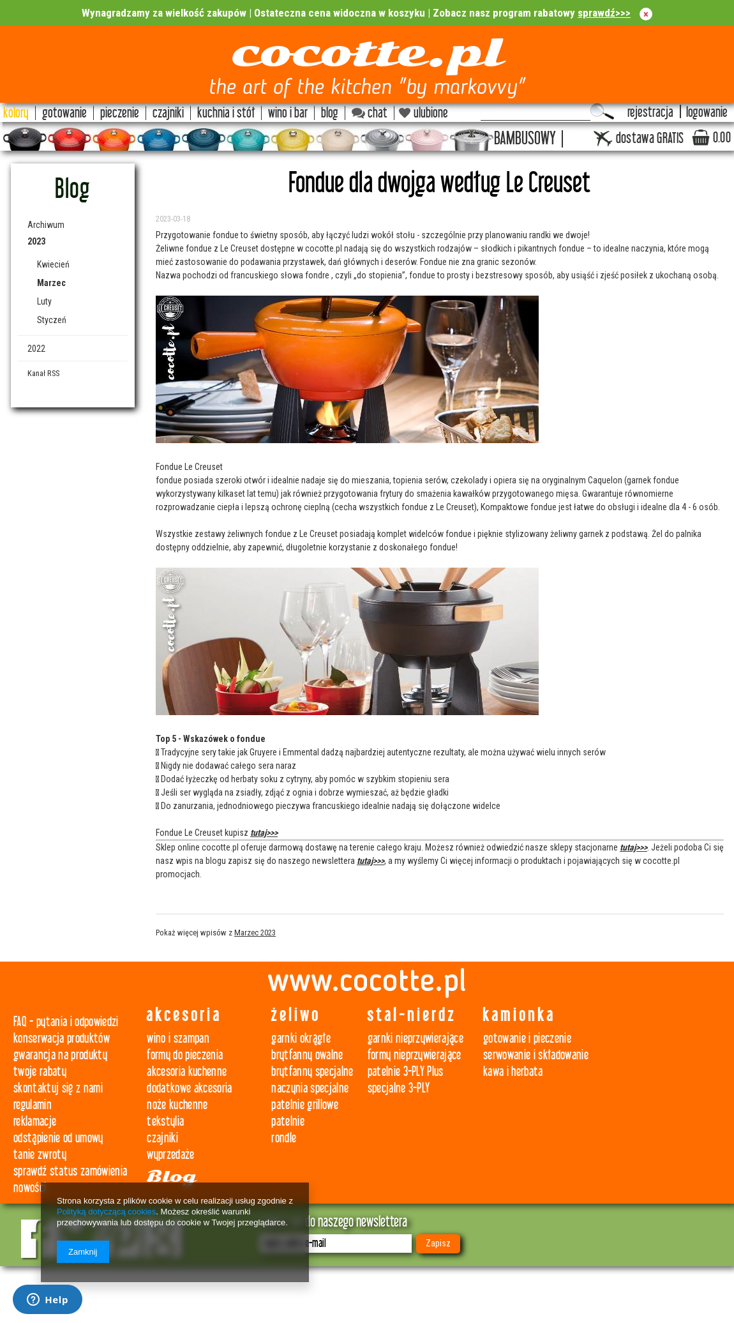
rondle (283, 1138)
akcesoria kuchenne (187, 1071)
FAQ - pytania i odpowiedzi (66, 1022)
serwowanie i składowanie (535, 1055)
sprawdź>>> (604, 12)
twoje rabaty (39, 1071)
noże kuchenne (177, 1105)
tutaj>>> (264, 833)
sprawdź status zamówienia (70, 1171)
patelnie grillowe (304, 1105)
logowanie (707, 112)
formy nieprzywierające (414, 1055)
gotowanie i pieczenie (527, 1038)
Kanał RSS (43, 373)
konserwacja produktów (61, 1038)
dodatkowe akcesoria (189, 1088)
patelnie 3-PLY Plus (406, 1071)
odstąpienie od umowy (58, 1138)
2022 (36, 349)
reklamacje (34, 1121)
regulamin (32, 1105)
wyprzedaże (170, 1154)
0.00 (722, 138)
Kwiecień (53, 264)
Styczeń (51, 320)
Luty (44, 301)
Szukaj (602, 111)
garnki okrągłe (301, 1038)
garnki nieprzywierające (416, 1038)
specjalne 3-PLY (399, 1088)
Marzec (51, 283)
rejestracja (650, 112)
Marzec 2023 (255, 932)
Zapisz (438, 1243)
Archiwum (45, 225)
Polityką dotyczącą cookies (106, 1211)
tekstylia (165, 1121)
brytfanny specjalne (312, 1071)
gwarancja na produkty (60, 1055)
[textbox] (535, 112)
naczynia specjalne (309, 1088)
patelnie (287, 1121)
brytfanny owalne (307, 1055)
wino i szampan (178, 1038)
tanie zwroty (39, 1154)
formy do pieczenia (185, 1055)
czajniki (162, 1138)
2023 (36, 241)
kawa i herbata (513, 1071)
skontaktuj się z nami (58, 1088)
